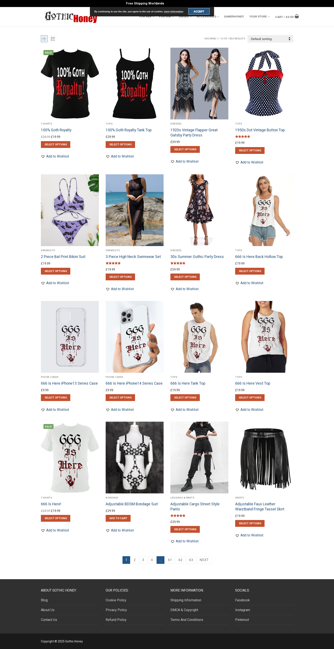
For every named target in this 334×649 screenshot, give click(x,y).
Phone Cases (50, 376)
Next (204, 560)
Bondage (112, 497)
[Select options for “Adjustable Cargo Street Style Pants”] (185, 529)
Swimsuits (48, 250)
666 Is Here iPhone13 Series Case (69, 383)
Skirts (239, 497)
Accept (199, 11)
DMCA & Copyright (184, 610)
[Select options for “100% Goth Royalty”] (55, 144)
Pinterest (242, 620)
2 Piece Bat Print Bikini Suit (63, 257)
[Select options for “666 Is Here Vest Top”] (250, 397)
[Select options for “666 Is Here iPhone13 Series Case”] (55, 397)
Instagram (242, 610)
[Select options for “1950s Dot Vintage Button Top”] (250, 150)
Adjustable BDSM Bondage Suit (132, 504)
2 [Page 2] (135, 560)
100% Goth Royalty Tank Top (129, 130)
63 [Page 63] (191, 560)
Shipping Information (185, 600)
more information (173, 11)
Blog (44, 600)
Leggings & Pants (182, 497)
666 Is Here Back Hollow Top (259, 257)
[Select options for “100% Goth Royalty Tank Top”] (120, 144)
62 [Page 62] (181, 560)
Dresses (175, 123)
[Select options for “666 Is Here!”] (55, 518)
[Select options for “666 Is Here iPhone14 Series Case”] (120, 397)
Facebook (242, 600)
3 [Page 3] (143, 560)
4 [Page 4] (152, 560)
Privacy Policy (116, 610)
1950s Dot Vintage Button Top (260, 130)
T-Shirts (46, 123)
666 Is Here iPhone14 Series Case (134, 383)
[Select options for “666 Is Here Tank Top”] (185, 397)
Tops (109, 123)
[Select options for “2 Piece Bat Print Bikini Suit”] (55, 271)
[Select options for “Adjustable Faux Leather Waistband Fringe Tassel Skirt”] (250, 523)
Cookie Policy (116, 600)
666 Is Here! (51, 504)
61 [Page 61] (170, 560)
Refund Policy (116, 620)
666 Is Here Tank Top (187, 383)
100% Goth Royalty (56, 130)
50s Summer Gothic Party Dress (197, 257)
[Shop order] (270, 39)
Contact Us (49, 620)
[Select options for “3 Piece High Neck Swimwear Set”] (120, 277)
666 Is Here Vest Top (252, 383)
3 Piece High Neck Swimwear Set (133, 257)
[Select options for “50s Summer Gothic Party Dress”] (185, 277)
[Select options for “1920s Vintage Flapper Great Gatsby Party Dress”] (185, 149)
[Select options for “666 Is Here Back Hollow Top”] (250, 271)
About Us (48, 610)
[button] (55, 156)
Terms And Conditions (186, 620)
